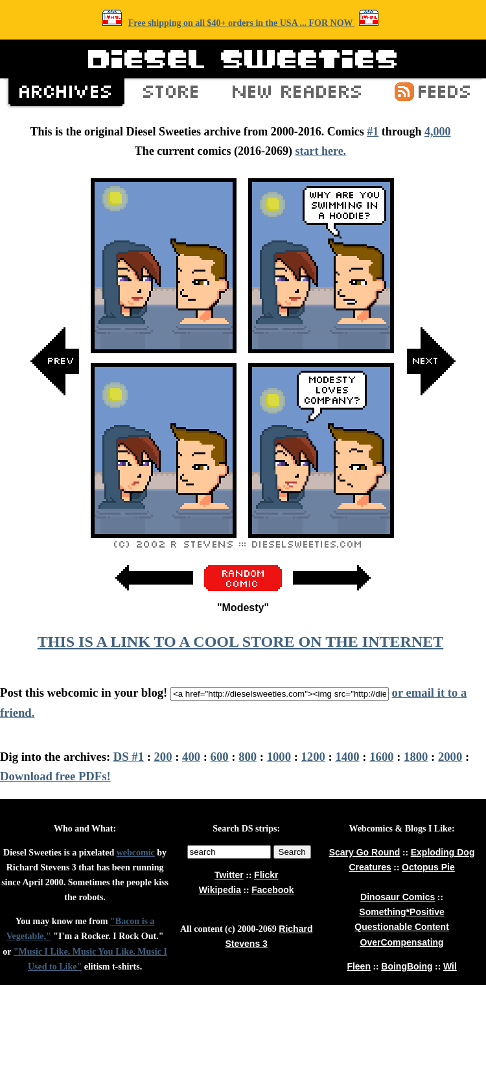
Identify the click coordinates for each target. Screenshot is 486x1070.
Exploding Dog (443, 852)
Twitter (229, 875)
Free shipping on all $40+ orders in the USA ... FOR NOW (241, 23)
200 (163, 756)
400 (191, 756)
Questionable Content (401, 927)
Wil (450, 966)
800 (247, 756)
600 (220, 756)
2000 (450, 756)
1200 (313, 756)
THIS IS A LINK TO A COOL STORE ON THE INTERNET (240, 641)
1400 (347, 756)
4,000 (437, 131)
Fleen (359, 966)
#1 (372, 131)
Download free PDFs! (55, 776)
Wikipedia (220, 890)
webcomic (136, 852)
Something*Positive (401, 912)
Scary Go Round (364, 852)
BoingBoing (406, 966)
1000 (279, 756)
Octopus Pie (428, 867)
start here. (320, 151)
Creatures (370, 867)
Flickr (266, 875)
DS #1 (128, 756)
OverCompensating (402, 942)
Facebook (272, 890)
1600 (381, 756)
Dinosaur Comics (397, 897)
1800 (416, 756)
